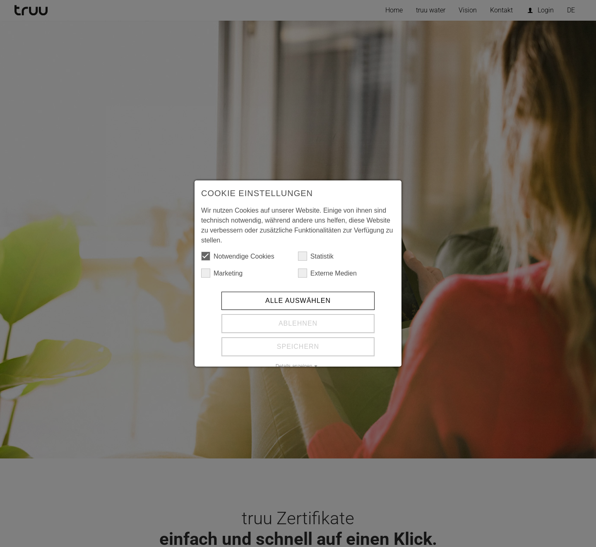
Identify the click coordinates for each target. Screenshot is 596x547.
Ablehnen (298, 323)
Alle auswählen (298, 300)
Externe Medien (327, 273)
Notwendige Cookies (237, 256)
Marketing (222, 273)
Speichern (298, 346)
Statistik (316, 256)
